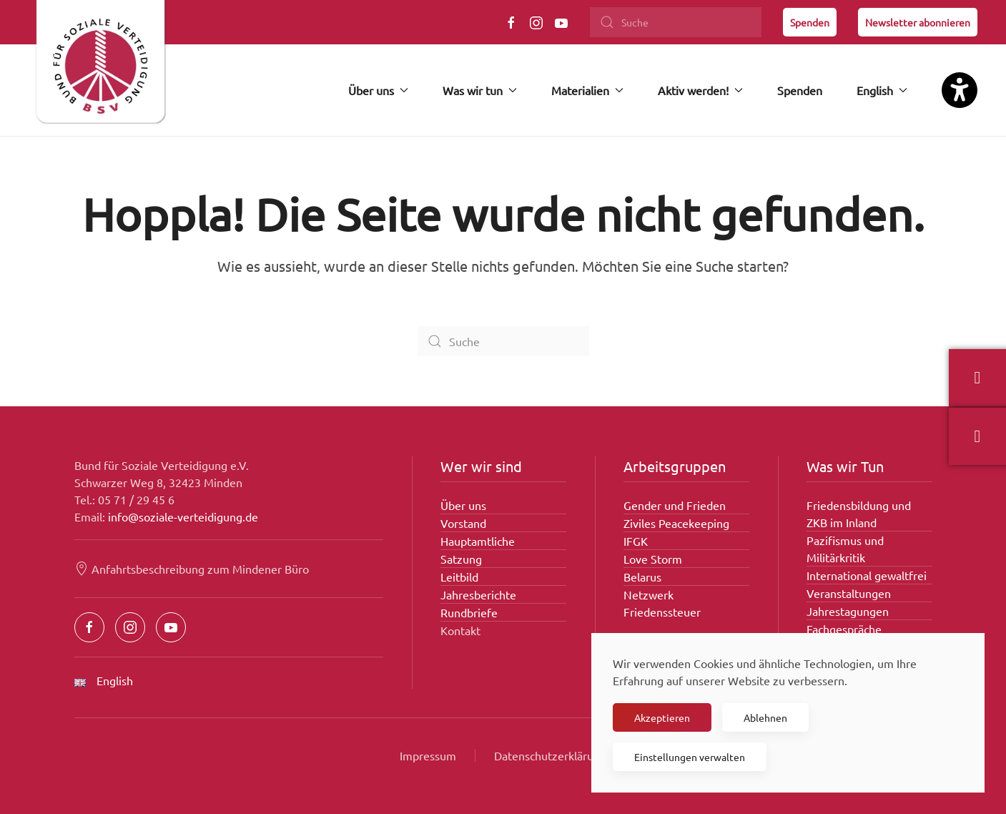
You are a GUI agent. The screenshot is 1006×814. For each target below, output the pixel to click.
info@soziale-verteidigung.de (183, 516)
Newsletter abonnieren (917, 22)
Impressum (428, 755)
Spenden (809, 22)
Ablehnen (765, 717)
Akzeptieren (662, 717)
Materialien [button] (587, 90)
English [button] (882, 90)
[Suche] (675, 22)
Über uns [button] (378, 90)
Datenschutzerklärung (550, 755)
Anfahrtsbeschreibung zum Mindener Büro (191, 569)
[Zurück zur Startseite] (100, 68)
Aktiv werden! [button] (700, 90)
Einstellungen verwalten (689, 756)
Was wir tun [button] (480, 90)
